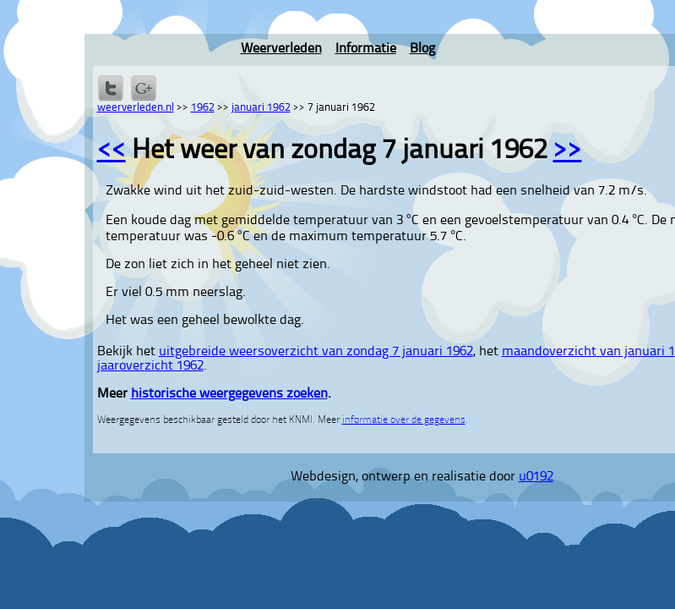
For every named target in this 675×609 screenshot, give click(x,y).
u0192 (536, 477)
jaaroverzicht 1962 (150, 366)
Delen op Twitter (110, 88)
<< (111, 151)
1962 (203, 107)
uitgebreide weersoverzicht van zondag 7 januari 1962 (316, 352)
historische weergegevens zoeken (229, 394)
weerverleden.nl (135, 107)
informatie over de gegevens (403, 420)
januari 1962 (261, 107)
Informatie (365, 49)
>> (567, 151)
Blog (422, 49)
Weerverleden (281, 49)
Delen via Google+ (143, 88)
